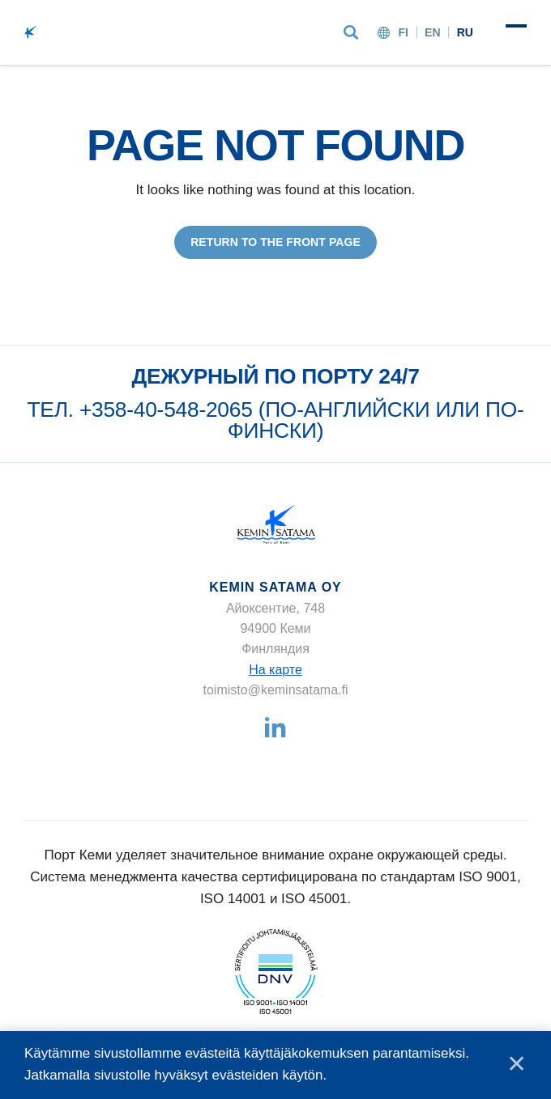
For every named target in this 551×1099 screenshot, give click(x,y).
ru (465, 32)
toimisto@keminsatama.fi (275, 690)
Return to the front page (275, 242)
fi (403, 32)
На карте (275, 670)
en (433, 32)
